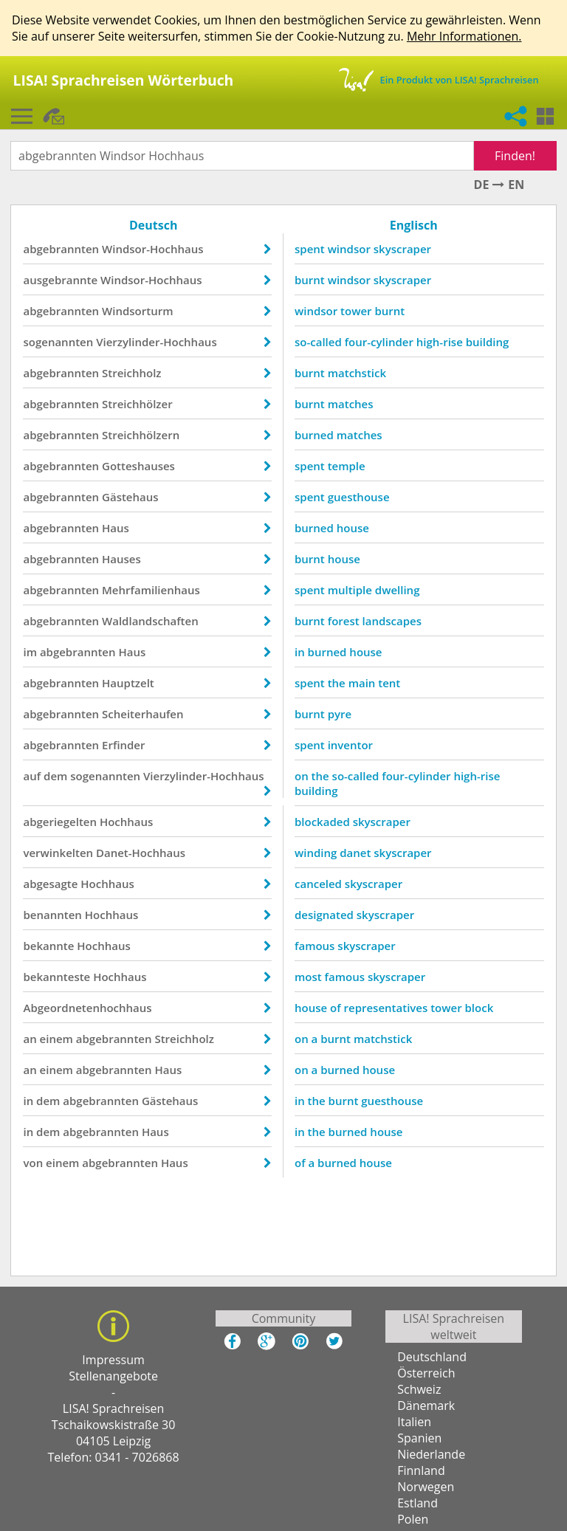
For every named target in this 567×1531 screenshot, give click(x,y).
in (29, 1100)
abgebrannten (62, 248)
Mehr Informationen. (464, 36)
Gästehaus (131, 496)
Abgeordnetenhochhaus (88, 1007)
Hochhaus (127, 821)
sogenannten (59, 341)
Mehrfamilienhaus (152, 589)
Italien (414, 1423)
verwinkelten (59, 852)
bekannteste (58, 976)
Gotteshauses (139, 465)
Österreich (426, 1374)
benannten (53, 914)
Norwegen (425, 1488)
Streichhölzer (138, 403)
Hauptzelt (129, 682)
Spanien (419, 1439)
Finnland (420, 1472)
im (31, 651)
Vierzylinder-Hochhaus (158, 341)
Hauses (122, 558)
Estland (417, 1504)
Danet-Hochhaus (142, 852)
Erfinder (124, 744)
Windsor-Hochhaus (154, 248)
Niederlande (431, 1456)
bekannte (49, 945)
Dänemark (426, 1407)
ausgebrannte (61, 279)
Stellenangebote (113, 1377)
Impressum (113, 1361)
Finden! (514, 156)
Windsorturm (138, 310)
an (31, 1038)
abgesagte (51, 883)
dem (57, 775)
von (34, 1162)
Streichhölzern (142, 434)
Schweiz (419, 1391)
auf (33, 775)
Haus (117, 527)
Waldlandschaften (151, 620)
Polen (412, 1521)
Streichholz (133, 372)
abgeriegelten (61, 821)
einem (57, 1038)
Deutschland (432, 1358)
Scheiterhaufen (144, 713)
